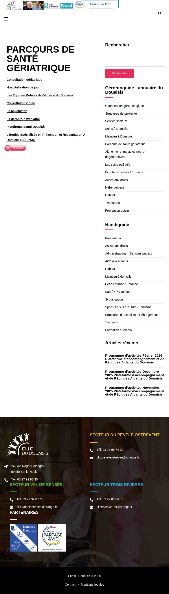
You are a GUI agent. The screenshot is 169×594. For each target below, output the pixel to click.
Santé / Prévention (117, 291)
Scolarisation (114, 299)
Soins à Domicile (116, 128)
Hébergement (114, 187)
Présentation (114, 238)
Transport (111, 322)
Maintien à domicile (118, 276)
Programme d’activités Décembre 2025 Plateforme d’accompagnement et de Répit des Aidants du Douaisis (134, 375)
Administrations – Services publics (128, 253)
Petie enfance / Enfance (121, 284)
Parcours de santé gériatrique (125, 144)
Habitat (110, 195)
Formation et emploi (118, 330)
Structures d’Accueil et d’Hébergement (131, 315)
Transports (112, 203)
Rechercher (117, 45)
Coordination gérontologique (124, 106)
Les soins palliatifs (117, 164)
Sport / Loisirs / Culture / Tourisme (128, 307)
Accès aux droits (116, 180)
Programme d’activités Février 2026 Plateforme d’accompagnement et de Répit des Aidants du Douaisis (134, 359)
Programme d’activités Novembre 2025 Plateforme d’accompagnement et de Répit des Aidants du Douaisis (134, 391)
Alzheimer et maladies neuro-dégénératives (125, 154)
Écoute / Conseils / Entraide (124, 172)
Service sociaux (116, 121)
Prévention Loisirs (117, 210)
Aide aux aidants (116, 261)
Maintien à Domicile (118, 136)
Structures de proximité (121, 113)
